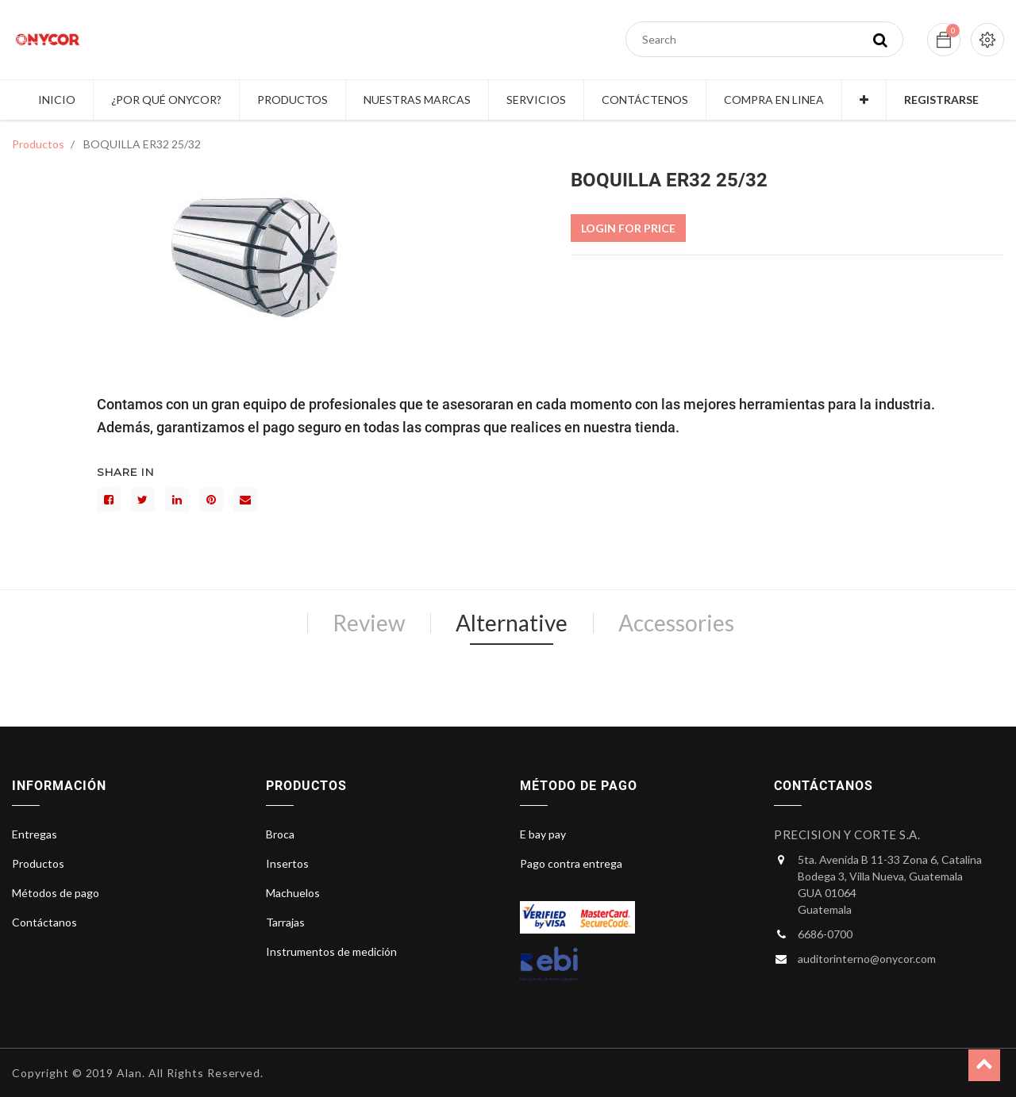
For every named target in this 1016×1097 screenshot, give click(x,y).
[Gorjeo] (143, 500)
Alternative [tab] (512, 622)
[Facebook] (109, 500)
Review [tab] (369, 622)
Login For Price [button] (628, 228)
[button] (864, 100)
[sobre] (245, 500)
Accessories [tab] (676, 622)
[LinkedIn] (177, 500)
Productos (38, 144)
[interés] (211, 500)
